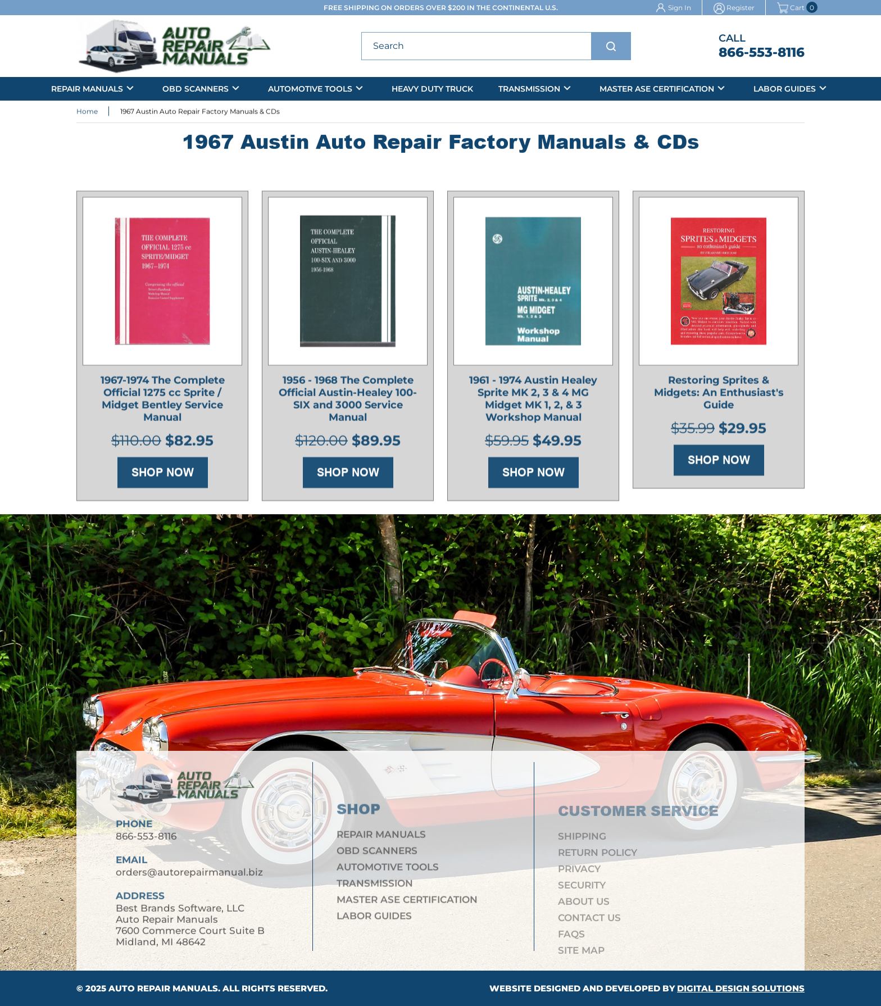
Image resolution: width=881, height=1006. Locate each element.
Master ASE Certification (657, 89)
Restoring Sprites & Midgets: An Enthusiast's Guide (719, 395)
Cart (791, 7)
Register (740, 7)
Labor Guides (784, 89)
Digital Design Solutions (741, 988)
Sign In (679, 7)
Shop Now (162, 475)
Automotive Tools (310, 89)
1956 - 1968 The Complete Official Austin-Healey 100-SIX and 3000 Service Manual (348, 402)
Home (87, 112)
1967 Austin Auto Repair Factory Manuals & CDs (200, 112)
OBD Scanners (195, 89)
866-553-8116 (762, 52)
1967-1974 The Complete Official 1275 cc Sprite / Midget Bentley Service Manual (163, 402)
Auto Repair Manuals (163, 988)
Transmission (529, 89)
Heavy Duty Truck (432, 89)
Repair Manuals (87, 89)
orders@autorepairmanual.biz (189, 877)
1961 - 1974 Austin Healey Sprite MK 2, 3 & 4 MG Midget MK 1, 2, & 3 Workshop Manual (533, 402)
